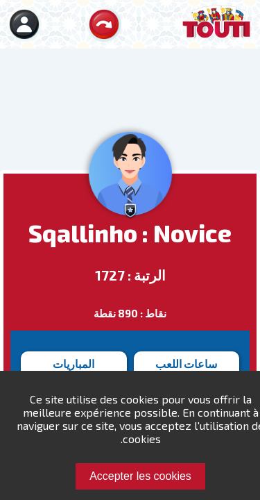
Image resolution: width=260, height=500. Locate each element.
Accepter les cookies (140, 476)
